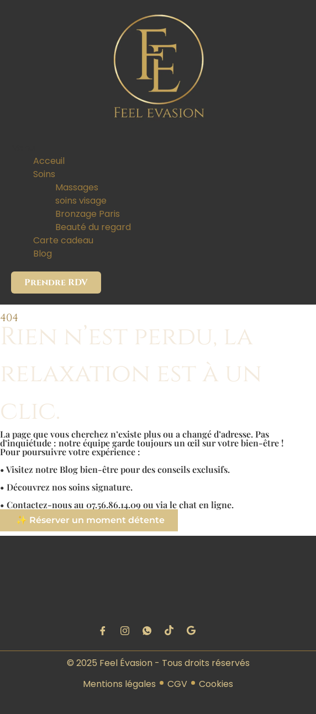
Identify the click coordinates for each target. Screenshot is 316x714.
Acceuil (49, 160)
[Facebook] (102, 630)
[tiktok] (169, 630)
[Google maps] (213, 630)
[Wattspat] (147, 630)
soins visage (81, 200)
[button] (158, 147)
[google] (191, 630)
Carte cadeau (63, 240)
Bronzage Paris (87, 213)
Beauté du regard (93, 227)
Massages (76, 187)
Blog (42, 253)
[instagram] (125, 630)
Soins (44, 174)
